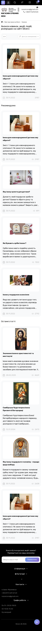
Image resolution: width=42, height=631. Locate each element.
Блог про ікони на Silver (12, 22)
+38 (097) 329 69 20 (9, 593)
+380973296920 (30, 12)
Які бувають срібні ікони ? (14, 243)
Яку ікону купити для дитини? (16, 192)
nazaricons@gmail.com (30, 8)
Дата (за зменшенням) (29, 36)
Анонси (24, 22)
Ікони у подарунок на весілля (16, 295)
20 (4, 36)
